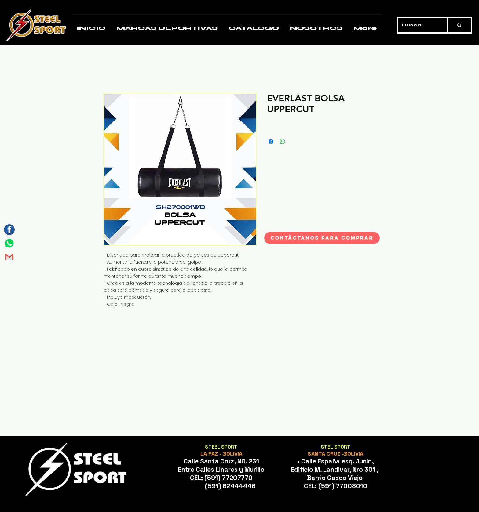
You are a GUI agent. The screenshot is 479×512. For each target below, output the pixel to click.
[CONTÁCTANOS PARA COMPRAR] (322, 238)
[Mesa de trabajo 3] (9, 229)
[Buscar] (418, 25)
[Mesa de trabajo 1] (9, 243)
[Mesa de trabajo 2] (9, 257)
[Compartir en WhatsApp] (282, 141)
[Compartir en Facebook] (271, 141)
